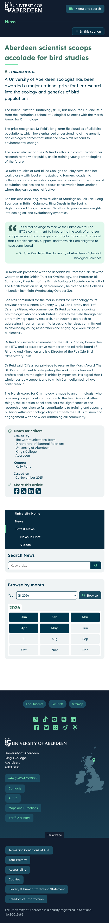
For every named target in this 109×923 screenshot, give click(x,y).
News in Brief (30, 537)
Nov (60, 650)
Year (11, 595)
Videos (25, 545)
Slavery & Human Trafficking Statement (37, 889)
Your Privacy (18, 860)
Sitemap (77, 704)
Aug (60, 639)
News (10, 21)
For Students (34, 704)
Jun (91, 628)
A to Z (13, 798)
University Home (27, 513)
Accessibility (17, 870)
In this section (90, 31)
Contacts (15, 788)
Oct (30, 650)
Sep (91, 639)
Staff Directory (19, 818)
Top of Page (54, 834)
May (54, 628)
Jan (24, 617)
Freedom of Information (26, 899)
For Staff (57, 704)
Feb (54, 617)
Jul (30, 639)
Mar (85, 617)
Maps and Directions (23, 808)
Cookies (14, 879)
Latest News (24, 529)
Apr (24, 628)
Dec (91, 650)
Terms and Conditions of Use (29, 850)
